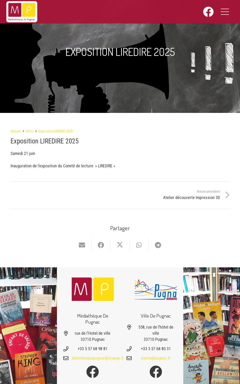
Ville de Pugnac (156, 315)
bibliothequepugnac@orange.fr (98, 358)
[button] (225, 12)
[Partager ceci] (101, 245)
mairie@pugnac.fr (156, 358)
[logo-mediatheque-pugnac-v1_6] (21, 11)
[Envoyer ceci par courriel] (82, 245)
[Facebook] (208, 12)
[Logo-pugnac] (156, 289)
